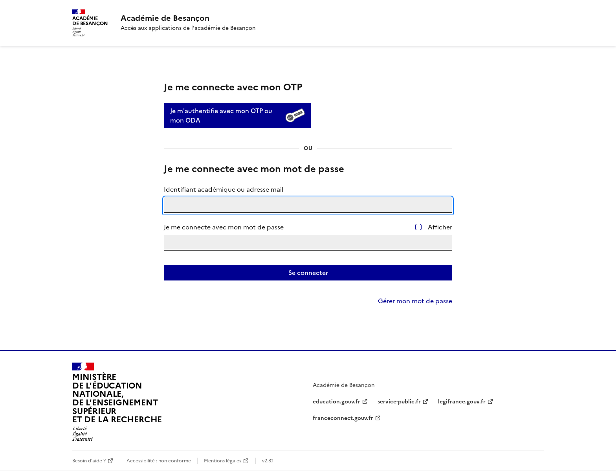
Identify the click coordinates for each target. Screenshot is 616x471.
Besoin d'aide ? (89, 460)
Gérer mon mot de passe (415, 301)
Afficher (440, 227)
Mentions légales (222, 460)
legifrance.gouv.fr (462, 402)
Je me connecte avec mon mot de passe (224, 227)
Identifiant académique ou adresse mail (223, 189)
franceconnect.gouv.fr (343, 418)
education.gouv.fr (336, 402)
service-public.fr (399, 402)
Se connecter (308, 272)
